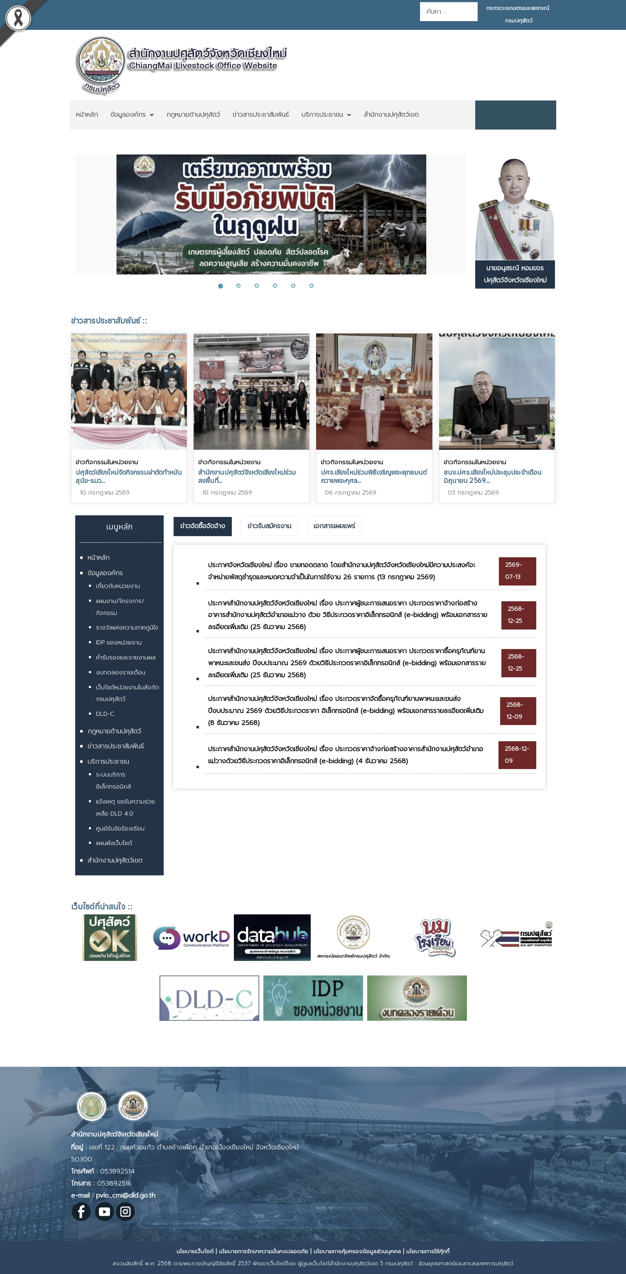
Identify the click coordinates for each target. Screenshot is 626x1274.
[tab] (202, 527)
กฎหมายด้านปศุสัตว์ (114, 731)
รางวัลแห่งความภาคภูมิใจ (127, 627)
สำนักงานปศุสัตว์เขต (115, 860)
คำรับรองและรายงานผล (126, 657)
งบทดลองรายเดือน (120, 672)
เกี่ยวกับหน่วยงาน (118, 586)
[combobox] (449, 11)
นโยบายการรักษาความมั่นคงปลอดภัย (263, 1251)
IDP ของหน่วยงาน (119, 642)
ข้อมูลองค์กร (105, 573)
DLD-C (105, 714)
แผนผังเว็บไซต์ (114, 843)
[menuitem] (87, 115)
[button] (225, 286)
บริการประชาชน (108, 762)
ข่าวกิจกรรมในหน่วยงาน (107, 462)
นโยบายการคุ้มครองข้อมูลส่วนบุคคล (357, 1251)
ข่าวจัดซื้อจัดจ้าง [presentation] (202, 526)
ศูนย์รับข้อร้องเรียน (120, 828)
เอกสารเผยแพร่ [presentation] (334, 526)
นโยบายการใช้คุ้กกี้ (427, 1251)
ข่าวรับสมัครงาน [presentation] (269, 526)
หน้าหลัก (99, 558)
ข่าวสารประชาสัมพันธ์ (116, 746)
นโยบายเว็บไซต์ (195, 1251)
